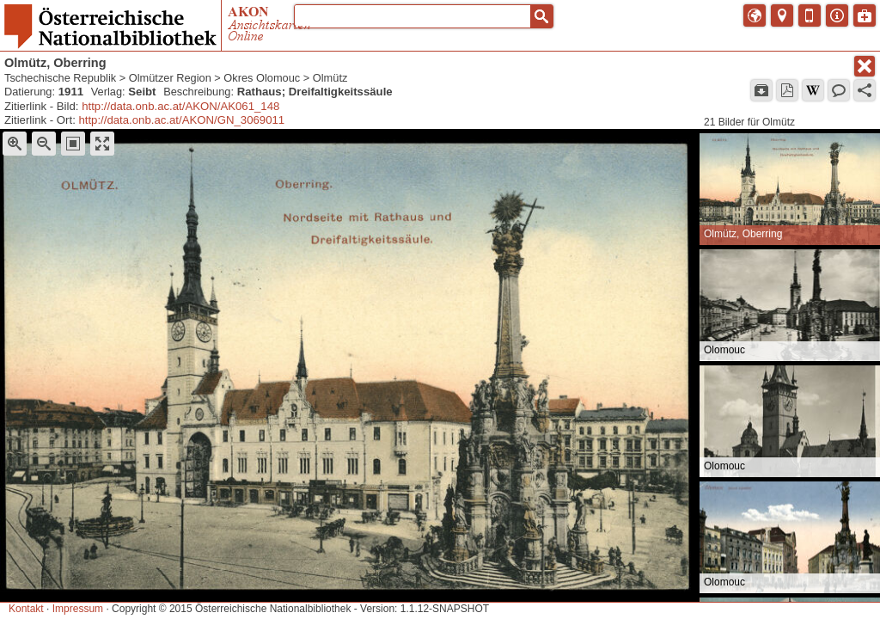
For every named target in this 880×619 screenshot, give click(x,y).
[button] (541, 16)
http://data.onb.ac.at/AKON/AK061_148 (180, 106)
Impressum (77, 609)
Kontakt (26, 609)
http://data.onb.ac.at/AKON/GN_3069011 (181, 119)
